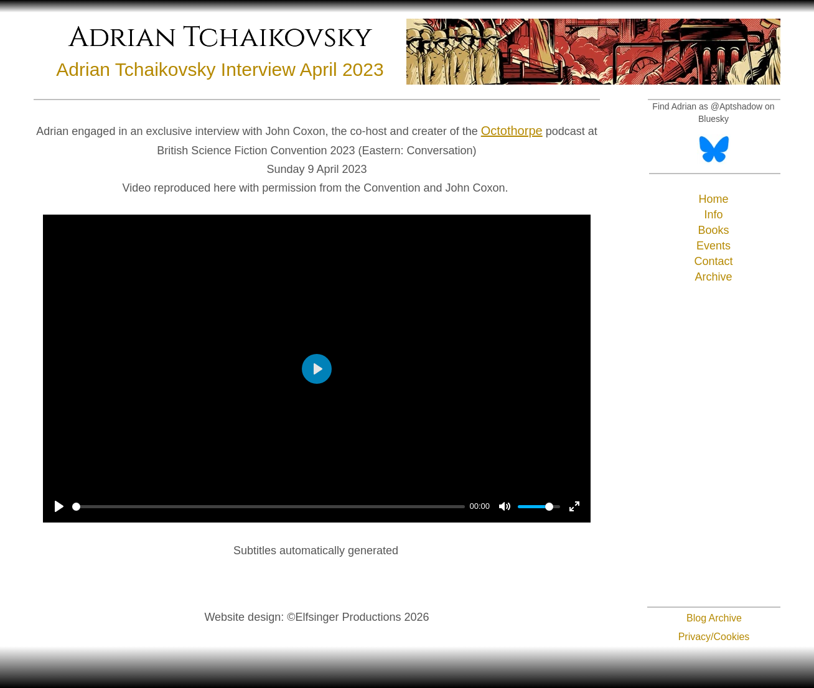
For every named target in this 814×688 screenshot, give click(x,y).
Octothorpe (512, 130)
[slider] (268, 507)
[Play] (59, 506)
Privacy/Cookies (714, 636)
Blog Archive (714, 618)
